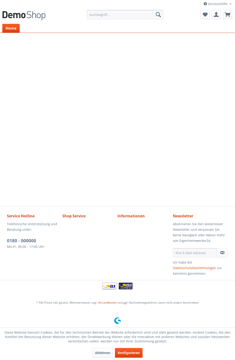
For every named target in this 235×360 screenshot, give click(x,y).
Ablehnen (102, 353)
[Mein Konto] (216, 14)
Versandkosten (107, 303)
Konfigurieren (129, 353)
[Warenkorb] (227, 14)
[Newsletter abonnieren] (222, 252)
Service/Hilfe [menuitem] (216, 4)
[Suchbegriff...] (125, 14)
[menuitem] (125, 14)
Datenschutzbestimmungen (194, 268)
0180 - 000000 (21, 241)
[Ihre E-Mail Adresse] (195, 252)
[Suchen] (158, 14)
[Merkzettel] (205, 14)
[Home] (11, 28)
